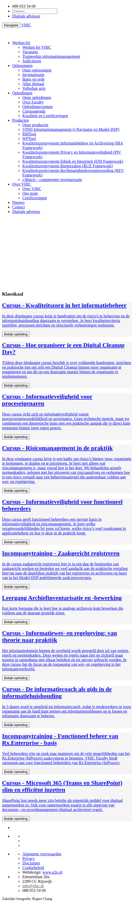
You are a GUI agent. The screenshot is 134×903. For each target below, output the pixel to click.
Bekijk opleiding (16, 334)
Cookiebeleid (33, 867)
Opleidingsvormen (37, 106)
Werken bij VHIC (36, 47)
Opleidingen (22, 93)
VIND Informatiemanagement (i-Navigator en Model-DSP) (70, 129)
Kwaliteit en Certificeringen (45, 116)
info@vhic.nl (33, 886)
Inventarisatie (33, 75)
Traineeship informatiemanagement (51, 56)
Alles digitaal (33, 84)
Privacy (28, 858)
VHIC (26, 25)
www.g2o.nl (52, 872)
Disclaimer (31, 863)
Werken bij (21, 43)
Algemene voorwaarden (41, 854)
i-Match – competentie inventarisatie (52, 179)
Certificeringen (34, 198)
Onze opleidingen (36, 97)
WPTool (29, 138)
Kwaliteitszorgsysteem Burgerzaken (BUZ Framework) (67, 166)
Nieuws (18, 202)
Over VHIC (21, 184)
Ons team (30, 193)
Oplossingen (22, 65)
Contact (18, 207)
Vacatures (30, 52)
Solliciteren (31, 61)
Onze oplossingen (36, 70)
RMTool (29, 134)
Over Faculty (33, 102)
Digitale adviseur (26, 16)
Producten (20, 120)
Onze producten (35, 125)
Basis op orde (33, 79)
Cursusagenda (33, 111)
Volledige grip (34, 88)
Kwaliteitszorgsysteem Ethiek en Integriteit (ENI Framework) (72, 161)
